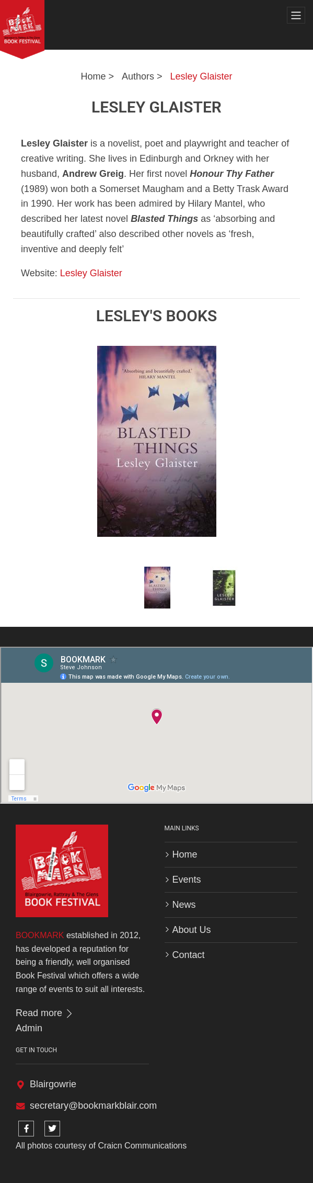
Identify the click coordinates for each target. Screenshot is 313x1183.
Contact (188, 955)
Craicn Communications (142, 1145)
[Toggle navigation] (296, 15)
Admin (29, 1028)
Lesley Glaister (201, 76)
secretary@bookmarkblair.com (93, 1105)
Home (93, 76)
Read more (45, 1013)
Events (186, 879)
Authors (138, 76)
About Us (191, 930)
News (184, 904)
